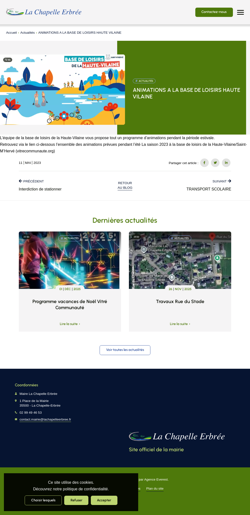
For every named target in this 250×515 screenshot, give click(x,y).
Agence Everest (156, 479)
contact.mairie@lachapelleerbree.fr (45, 419)
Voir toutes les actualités (125, 350)
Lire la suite (69, 324)
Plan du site (155, 488)
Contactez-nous (214, 12)
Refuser (76, 500)
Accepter (104, 500)
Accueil (11, 32)
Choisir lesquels (43, 500)
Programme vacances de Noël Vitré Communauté (69, 304)
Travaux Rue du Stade (180, 301)
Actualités (27, 32)
